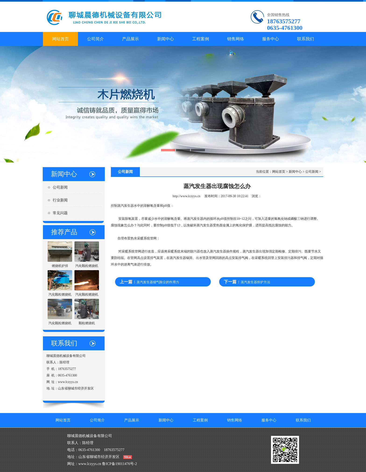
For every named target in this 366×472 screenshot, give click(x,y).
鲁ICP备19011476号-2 (119, 464)
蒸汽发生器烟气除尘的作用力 (158, 282)
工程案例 (200, 39)
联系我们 (305, 39)
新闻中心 (165, 39)
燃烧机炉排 (60, 266)
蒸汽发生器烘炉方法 (255, 282)
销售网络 (235, 39)
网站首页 (60, 39)
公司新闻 (60, 187)
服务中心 (270, 39)
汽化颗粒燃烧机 (86, 266)
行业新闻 (60, 200)
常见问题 (60, 213)
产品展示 (130, 39)
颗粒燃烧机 (87, 323)
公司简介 (95, 39)
